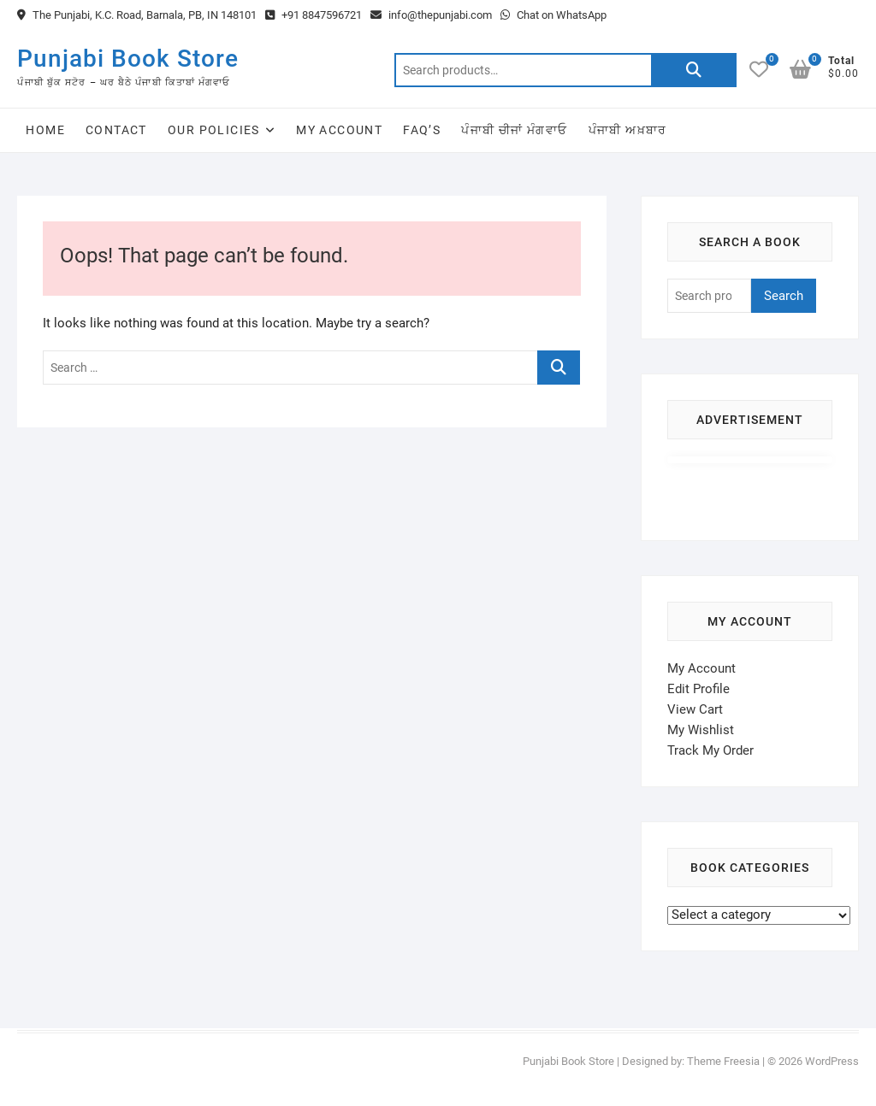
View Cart (695, 709)
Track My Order (710, 750)
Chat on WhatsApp (553, 15)
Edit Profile (698, 689)
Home (45, 130)
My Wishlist (700, 730)
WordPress (832, 1061)
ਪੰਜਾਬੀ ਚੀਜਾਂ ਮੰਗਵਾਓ (514, 130)
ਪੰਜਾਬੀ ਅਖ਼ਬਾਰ (628, 130)
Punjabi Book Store (128, 58)
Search (694, 70)
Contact (116, 130)
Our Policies (214, 130)
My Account (339, 130)
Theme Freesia (723, 1061)
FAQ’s (422, 130)
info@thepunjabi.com (431, 15)
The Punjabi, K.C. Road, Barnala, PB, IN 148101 (137, 15)
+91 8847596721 (313, 15)
